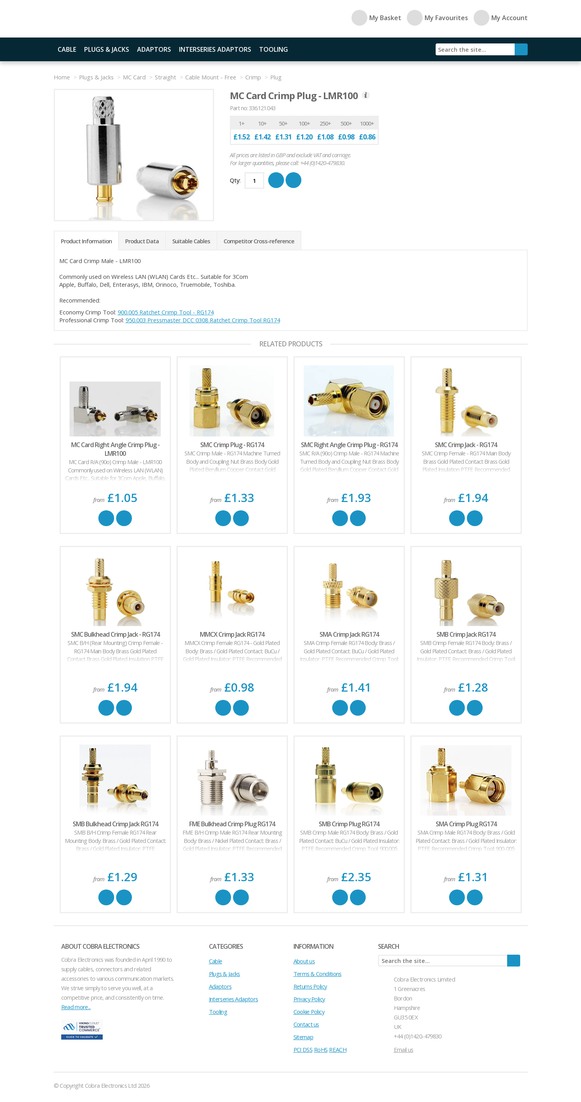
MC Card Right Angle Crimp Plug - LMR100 (115, 449)
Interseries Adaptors (215, 49)
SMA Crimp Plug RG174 (466, 824)
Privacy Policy (309, 999)
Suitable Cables (191, 241)
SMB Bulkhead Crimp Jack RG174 (115, 824)
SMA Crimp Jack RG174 (349, 634)
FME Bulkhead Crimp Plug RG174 (232, 824)
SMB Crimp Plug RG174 (349, 824)
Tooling (273, 49)
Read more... (76, 1007)
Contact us (306, 1024)
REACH (337, 1049)
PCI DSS (302, 1049)
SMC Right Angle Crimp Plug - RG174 (349, 444)
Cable (67, 49)
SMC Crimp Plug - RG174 (232, 444)
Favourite (124, 518)
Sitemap (303, 1037)
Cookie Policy (308, 1011)
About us (304, 961)
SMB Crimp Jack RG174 (465, 634)
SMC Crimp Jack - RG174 (466, 444)
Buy (106, 518)
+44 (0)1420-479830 (418, 1036)
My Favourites (437, 18)
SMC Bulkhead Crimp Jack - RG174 (115, 634)
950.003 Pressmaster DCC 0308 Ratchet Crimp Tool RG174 (203, 320)
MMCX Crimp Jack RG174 (232, 634)
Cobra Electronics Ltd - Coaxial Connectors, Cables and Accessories (109, 19)
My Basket (376, 18)
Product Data (142, 241)
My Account (501, 18)
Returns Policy (310, 986)
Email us (404, 1049)
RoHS (320, 1049)
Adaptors (154, 49)
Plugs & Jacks (106, 49)
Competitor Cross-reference (259, 241)
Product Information (86, 241)
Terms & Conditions (317, 974)
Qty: (235, 180)
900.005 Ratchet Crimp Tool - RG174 (166, 312)
